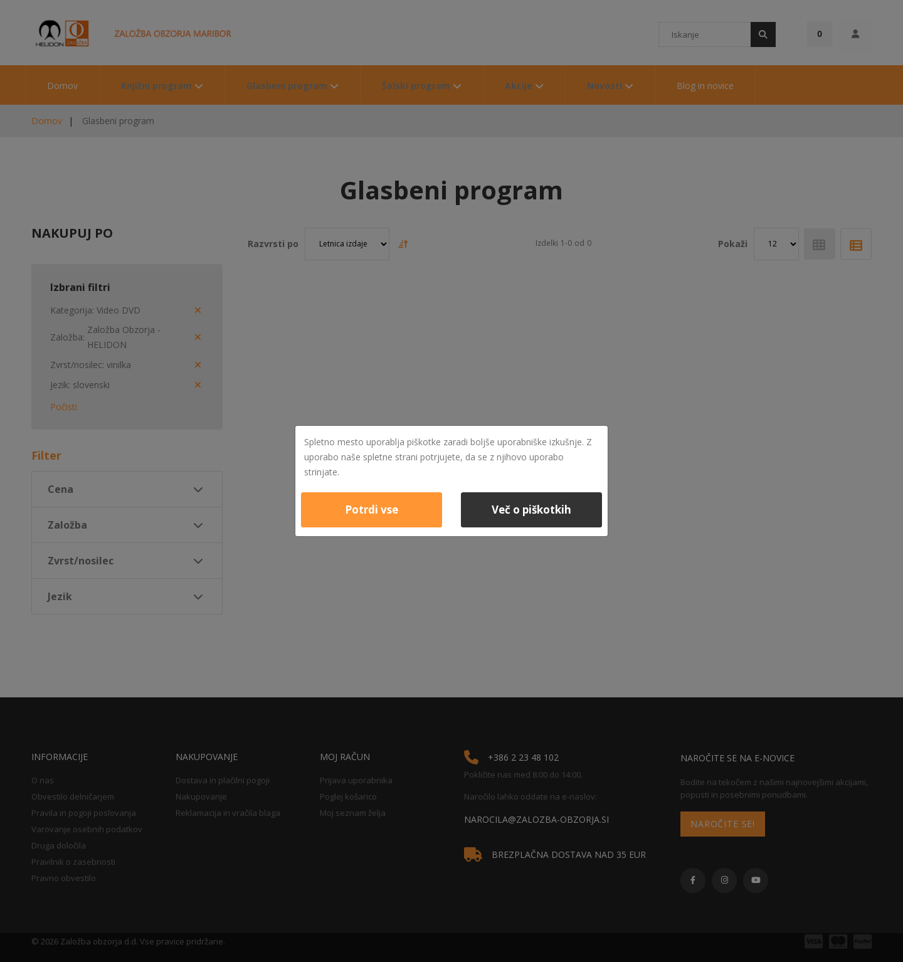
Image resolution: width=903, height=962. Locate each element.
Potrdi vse (371, 509)
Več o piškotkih (531, 509)
